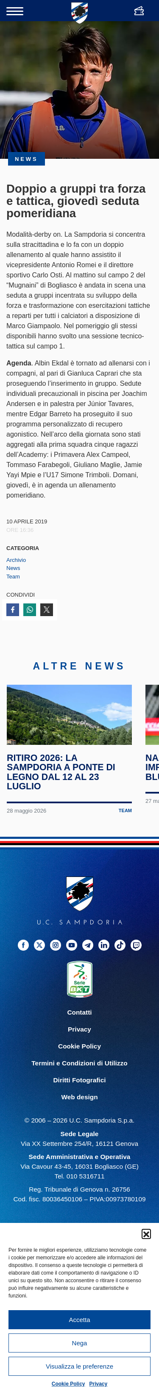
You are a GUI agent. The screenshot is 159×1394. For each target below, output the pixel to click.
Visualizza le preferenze (79, 1366)
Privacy (98, 1384)
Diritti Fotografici (79, 1093)
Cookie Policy (68, 1384)
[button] (146, 1233)
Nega (79, 1343)
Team (13, 576)
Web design (79, 1110)
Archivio (16, 560)
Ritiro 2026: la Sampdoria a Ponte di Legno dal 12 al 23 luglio (61, 785)
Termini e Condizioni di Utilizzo (79, 1076)
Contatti (79, 1025)
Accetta (79, 1319)
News (13, 568)
